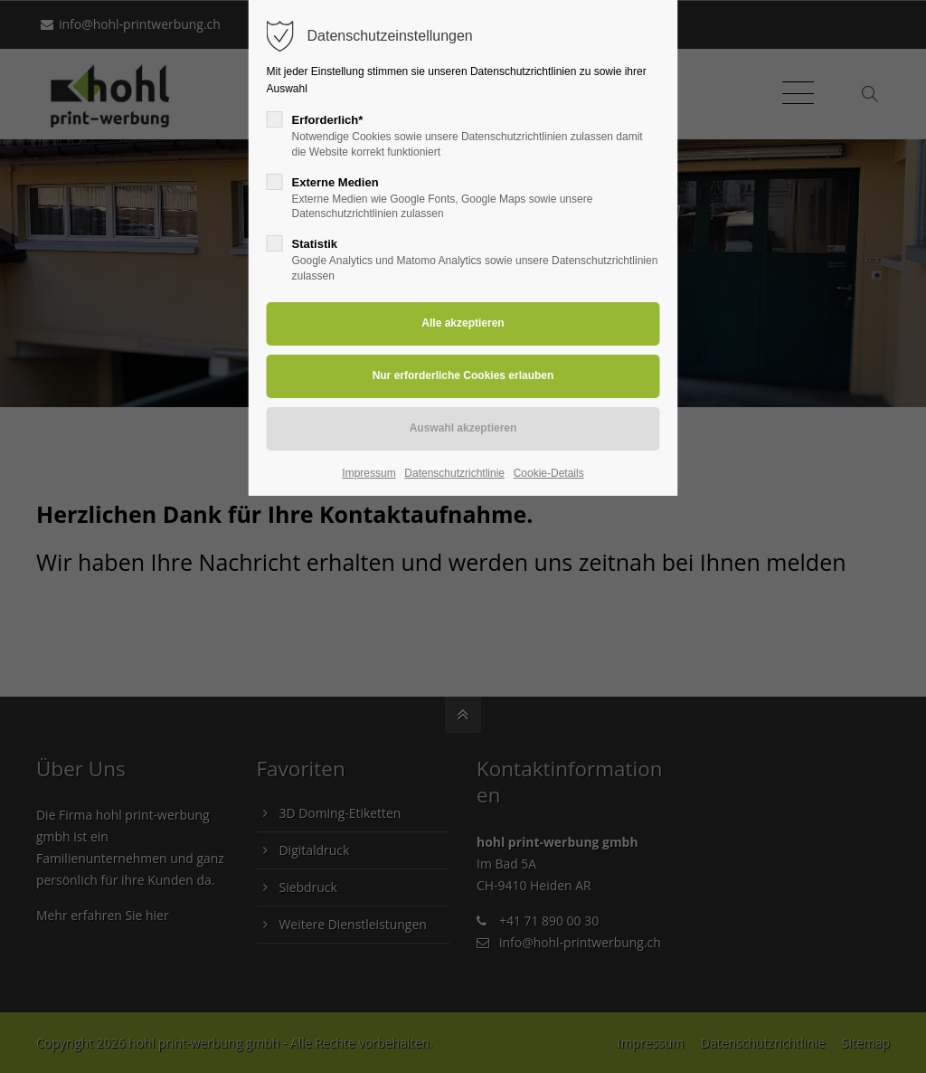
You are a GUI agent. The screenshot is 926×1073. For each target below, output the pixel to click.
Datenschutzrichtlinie (454, 473)
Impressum (368, 473)
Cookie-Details (549, 473)
